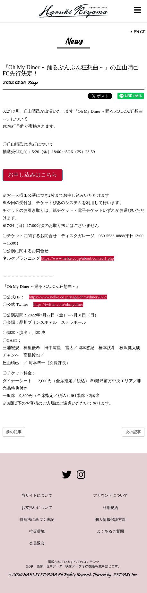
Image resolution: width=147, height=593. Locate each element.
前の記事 (14, 432)
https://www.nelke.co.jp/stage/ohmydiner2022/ (68, 297)
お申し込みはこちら (32, 175)
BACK (137, 32)
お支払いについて (37, 507)
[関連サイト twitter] (67, 475)
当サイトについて (37, 495)
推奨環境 (37, 531)
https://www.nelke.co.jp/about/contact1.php (77, 258)
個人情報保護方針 (110, 519)
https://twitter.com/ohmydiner (58, 304)
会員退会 (37, 543)
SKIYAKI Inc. (125, 575)
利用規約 (110, 507)
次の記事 (133, 432)
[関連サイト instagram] (81, 475)
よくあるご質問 (110, 531)
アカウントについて (110, 495)
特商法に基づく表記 (37, 519)
